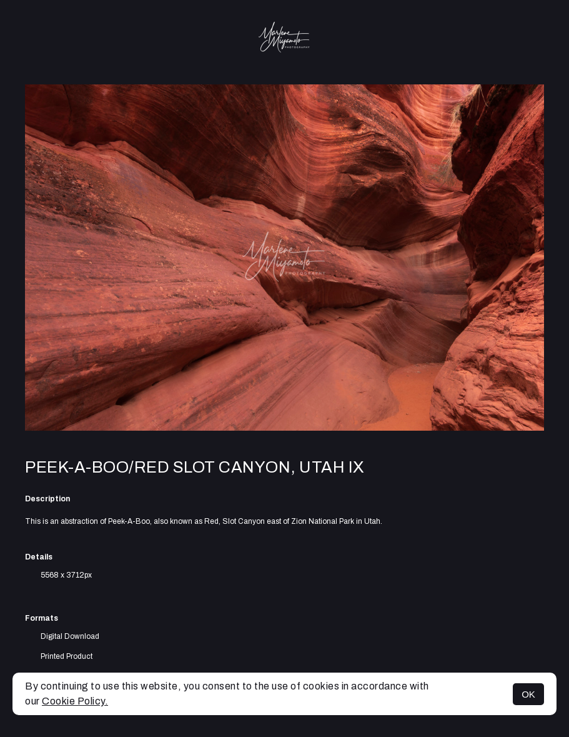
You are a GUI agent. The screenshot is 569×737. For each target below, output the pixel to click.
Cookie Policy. (75, 701)
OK (528, 694)
